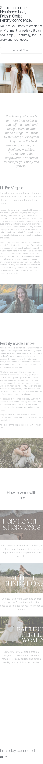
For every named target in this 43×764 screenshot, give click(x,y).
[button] (1, 756)
